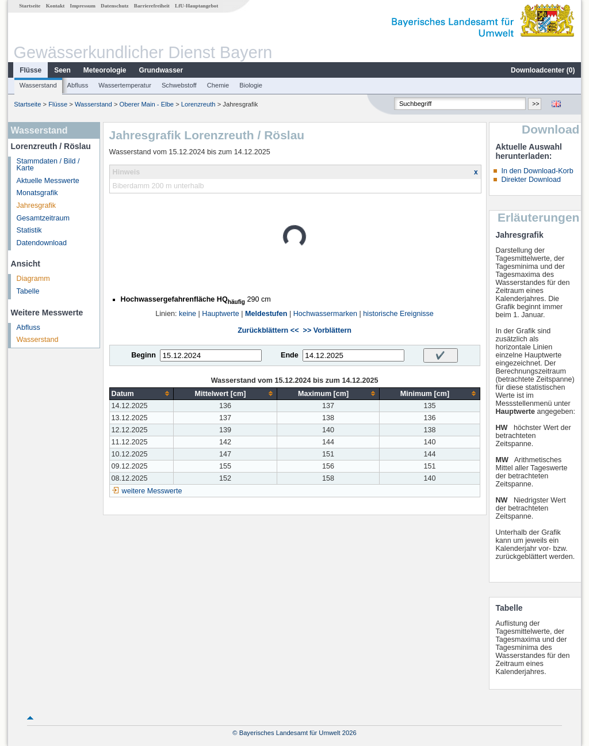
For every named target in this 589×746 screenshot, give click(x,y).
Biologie (250, 85)
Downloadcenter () (543, 70)
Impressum (82, 6)
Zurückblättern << (268, 330)
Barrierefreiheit (152, 6)
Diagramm (33, 279)
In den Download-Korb (537, 171)
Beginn (143, 355)
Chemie (218, 85)
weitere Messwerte (152, 491)
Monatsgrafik (37, 193)
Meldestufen (266, 314)
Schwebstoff (179, 85)
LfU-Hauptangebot (196, 6)
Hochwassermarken (325, 314)
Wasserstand (38, 85)
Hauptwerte (220, 314)
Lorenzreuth (198, 104)
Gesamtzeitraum (43, 218)
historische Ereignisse (398, 314)
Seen (62, 70)
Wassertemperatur (124, 85)
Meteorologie (105, 70)
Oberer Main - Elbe (147, 104)
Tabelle (28, 291)
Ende (290, 355)
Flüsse (30, 70)
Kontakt (55, 6)
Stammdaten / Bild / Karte (48, 165)
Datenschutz (115, 6)
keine (187, 314)
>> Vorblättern (327, 330)
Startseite (29, 6)
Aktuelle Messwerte (48, 181)
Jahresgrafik (36, 205)
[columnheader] (141, 393)
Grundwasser (161, 70)
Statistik (29, 230)
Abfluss (78, 85)
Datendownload (42, 243)
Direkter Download (531, 180)
